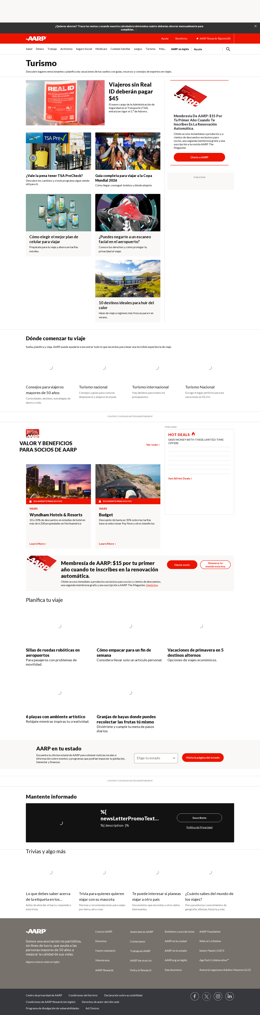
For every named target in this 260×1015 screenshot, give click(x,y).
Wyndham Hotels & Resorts (56, 514)
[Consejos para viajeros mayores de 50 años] (50, 379)
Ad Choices (92, 1008)
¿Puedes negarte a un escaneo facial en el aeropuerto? (125, 239)
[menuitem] (29, 50)
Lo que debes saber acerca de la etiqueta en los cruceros (48, 899)
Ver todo (152, 444)
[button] (255, 26)
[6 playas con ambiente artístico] (59, 698)
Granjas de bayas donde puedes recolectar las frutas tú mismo (126, 719)
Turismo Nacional (200, 387)
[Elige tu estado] (156, 758)
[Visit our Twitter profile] (206, 996)
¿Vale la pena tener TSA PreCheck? (54, 175)
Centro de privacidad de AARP (44, 995)
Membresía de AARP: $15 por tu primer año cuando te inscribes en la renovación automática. (109, 569)
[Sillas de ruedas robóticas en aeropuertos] (59, 636)
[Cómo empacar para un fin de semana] (130, 634)
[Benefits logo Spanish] (34, 437)
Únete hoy (152, 585)
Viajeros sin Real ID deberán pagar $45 (131, 91)
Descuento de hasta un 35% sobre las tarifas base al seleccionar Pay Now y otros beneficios (127, 521)
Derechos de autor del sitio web (100, 1001)
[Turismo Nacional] (209, 376)
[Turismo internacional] (156, 376)
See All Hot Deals (179, 478)
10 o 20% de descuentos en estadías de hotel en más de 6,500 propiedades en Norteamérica (57, 521)
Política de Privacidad (199, 827)
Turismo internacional (150, 387)
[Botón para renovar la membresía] (215, 565)
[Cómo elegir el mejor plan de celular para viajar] (58, 225)
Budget (106, 514)
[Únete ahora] (182, 565)
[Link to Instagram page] (218, 996)
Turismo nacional (93, 387)
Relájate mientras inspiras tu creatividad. (57, 721)
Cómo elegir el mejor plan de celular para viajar (53, 239)
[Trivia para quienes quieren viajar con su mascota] (103, 884)
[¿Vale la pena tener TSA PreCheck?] (58, 159)
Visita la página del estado (203, 757)
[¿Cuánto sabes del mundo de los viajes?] (209, 884)
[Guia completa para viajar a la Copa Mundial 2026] (128, 159)
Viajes (34, 508)
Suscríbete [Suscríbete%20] (199, 817)
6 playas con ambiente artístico (55, 716)
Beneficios (181, 38)
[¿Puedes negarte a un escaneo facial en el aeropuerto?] (128, 225)
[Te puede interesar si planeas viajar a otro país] (156, 884)
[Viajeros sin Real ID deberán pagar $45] (93, 102)
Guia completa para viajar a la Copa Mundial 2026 (123, 177)
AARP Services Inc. (141, 960)
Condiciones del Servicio (83, 995)
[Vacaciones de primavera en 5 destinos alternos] (200, 634)
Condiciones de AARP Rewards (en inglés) (50, 1001)
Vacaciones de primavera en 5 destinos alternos (195, 652)
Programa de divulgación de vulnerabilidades (52, 1008)
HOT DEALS (179, 435)
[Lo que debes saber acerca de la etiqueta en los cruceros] (50, 884)
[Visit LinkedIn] (229, 996)
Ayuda (164, 38)
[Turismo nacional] (103, 376)
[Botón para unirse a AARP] (199, 157)
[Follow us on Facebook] (195, 996)
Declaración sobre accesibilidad (123, 995)
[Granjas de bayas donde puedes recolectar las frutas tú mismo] (130, 703)
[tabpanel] (202, 49)
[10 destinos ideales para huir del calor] (128, 291)
